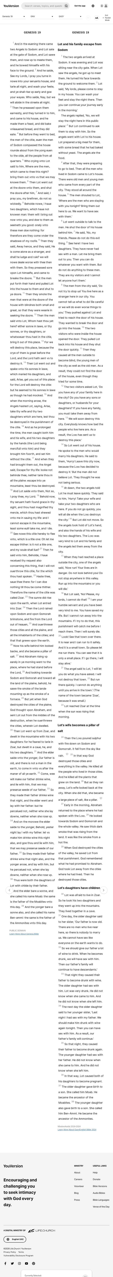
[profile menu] (103, 6)
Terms (21, 1252)
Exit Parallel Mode (107, 17)
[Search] (42, 6)
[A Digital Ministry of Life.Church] (56, 1229)
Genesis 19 (14, 16)
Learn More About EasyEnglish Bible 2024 (77, 1129)
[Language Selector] (93, 6)
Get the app (79, 6)
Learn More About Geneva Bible (24, 934)
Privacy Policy (10, 1252)
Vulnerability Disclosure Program (18, 1255)
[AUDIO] (88, 17)
